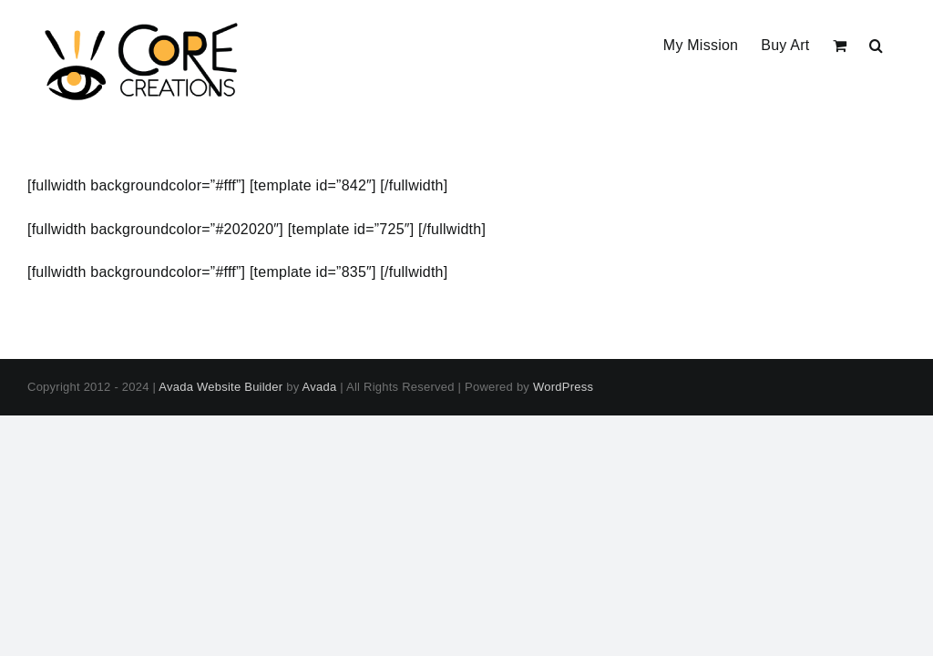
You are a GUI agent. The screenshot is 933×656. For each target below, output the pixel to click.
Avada (319, 387)
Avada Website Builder (220, 387)
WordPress (563, 387)
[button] (876, 44)
